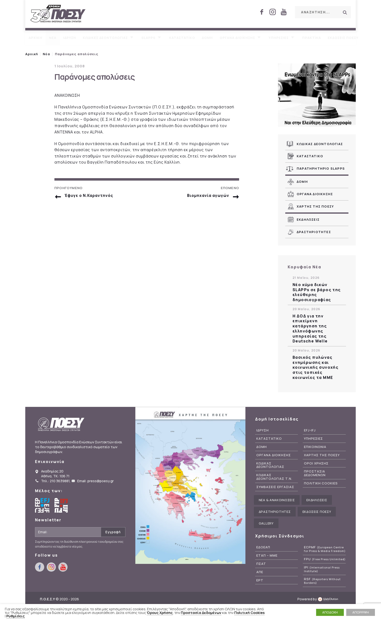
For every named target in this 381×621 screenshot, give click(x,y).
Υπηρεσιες (279, 37)
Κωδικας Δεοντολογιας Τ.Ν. (274, 477)
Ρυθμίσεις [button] (15, 615)
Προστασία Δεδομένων (201, 612)
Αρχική (31, 54)
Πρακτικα (311, 37)
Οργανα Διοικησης (315, 194)
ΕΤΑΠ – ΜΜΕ (266, 555)
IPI (322, 569)
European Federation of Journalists (42, 505)
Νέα (46, 54)
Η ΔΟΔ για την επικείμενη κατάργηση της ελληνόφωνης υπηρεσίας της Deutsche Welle (310, 329)
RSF (322, 581)
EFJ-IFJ (310, 430)
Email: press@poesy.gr (95, 481)
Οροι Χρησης (316, 463)
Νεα (52, 37)
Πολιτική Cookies (249, 612)
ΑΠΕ (259, 572)
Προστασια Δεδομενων (315, 473)
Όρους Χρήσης (160, 612)
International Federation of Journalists (61, 505)
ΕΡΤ (259, 580)
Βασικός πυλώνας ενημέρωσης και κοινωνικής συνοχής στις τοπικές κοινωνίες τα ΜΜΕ (315, 367)
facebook (261, 12)
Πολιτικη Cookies (321, 483)
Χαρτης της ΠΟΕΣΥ (315, 206)
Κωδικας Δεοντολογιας (320, 144)
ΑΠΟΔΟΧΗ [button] (330, 612)
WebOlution (329, 599)
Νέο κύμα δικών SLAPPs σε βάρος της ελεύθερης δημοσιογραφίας (317, 292)
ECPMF (325, 549)
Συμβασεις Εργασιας (275, 487)
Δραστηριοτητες (314, 232)
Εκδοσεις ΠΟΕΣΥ (343, 37)
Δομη (207, 37)
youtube (283, 12)
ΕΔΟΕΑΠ (263, 547)
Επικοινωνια (315, 447)
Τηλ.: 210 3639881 (55, 481)
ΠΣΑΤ (261, 564)
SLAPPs (148, 37)
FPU (325, 559)
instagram (272, 12)
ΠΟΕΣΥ (58, 14)
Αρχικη (35, 37)
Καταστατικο (182, 37)
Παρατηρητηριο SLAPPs (321, 168)
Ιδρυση (69, 37)
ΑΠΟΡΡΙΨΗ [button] (360, 612)
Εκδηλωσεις (308, 219)
